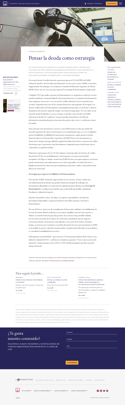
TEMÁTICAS (61, 380)
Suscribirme (111, 3)
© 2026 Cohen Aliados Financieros (99, 397)
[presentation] (80, 355)
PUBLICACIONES (75, 380)
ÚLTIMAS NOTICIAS (44, 380)
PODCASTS (100, 380)
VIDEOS (89, 380)
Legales (18, 397)
